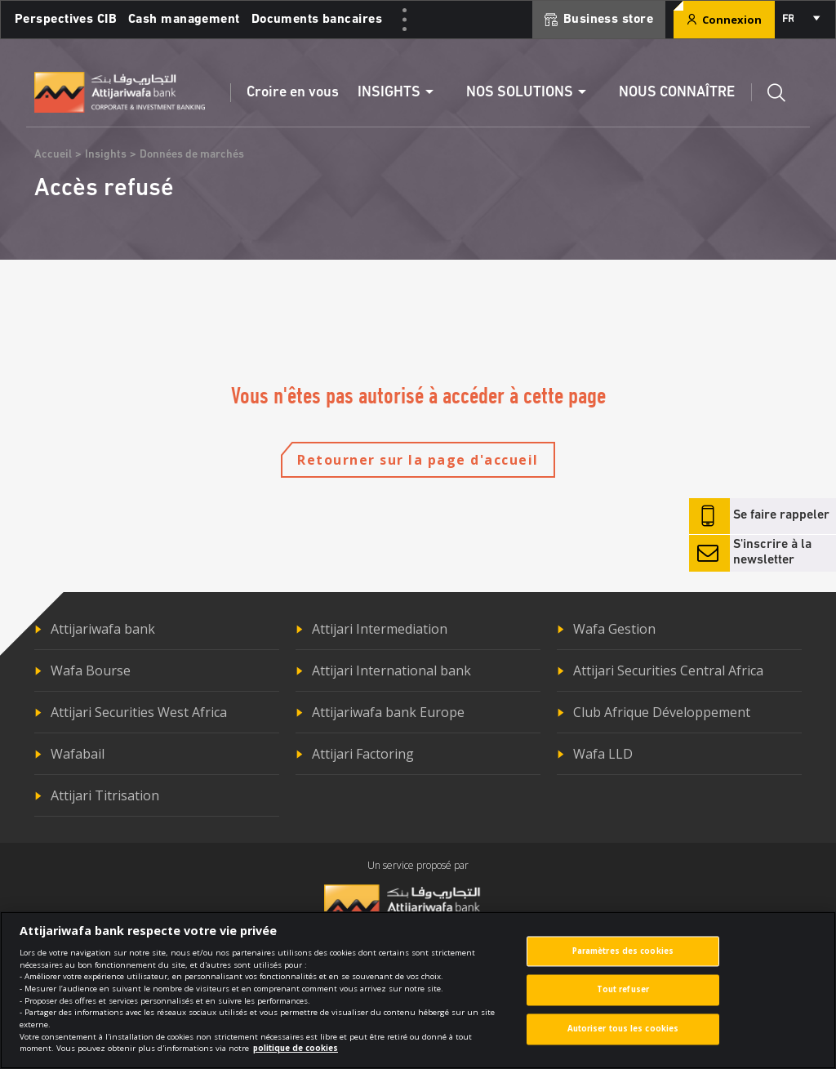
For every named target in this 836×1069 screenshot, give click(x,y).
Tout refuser (623, 997)
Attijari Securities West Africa (139, 712)
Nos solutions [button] (519, 92)
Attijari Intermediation (379, 629)
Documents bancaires (316, 19)
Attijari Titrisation (105, 795)
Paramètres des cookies (623, 958)
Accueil (53, 155)
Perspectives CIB (66, 19)
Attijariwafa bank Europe (388, 712)
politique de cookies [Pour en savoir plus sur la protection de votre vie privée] (295, 1055)
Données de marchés (192, 155)
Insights (106, 155)
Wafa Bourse (91, 670)
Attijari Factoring (363, 754)
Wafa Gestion (614, 629)
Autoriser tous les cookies (623, 1036)
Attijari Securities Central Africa (668, 670)
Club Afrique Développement (661, 712)
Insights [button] (389, 92)
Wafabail (77, 754)
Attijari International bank (391, 670)
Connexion (724, 19)
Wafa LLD (603, 754)
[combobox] (800, 19)
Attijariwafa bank (103, 629)
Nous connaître (677, 92)
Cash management (184, 19)
